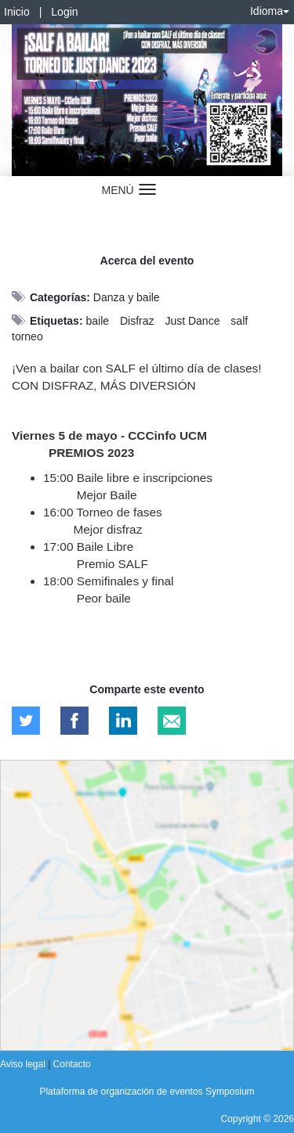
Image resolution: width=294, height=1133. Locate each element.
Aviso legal (24, 1064)
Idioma (269, 11)
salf (239, 321)
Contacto (72, 1064)
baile (97, 321)
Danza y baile (126, 297)
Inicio (17, 11)
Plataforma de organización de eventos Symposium (146, 1091)
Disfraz (137, 321)
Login (64, 11)
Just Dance (192, 321)
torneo (27, 336)
